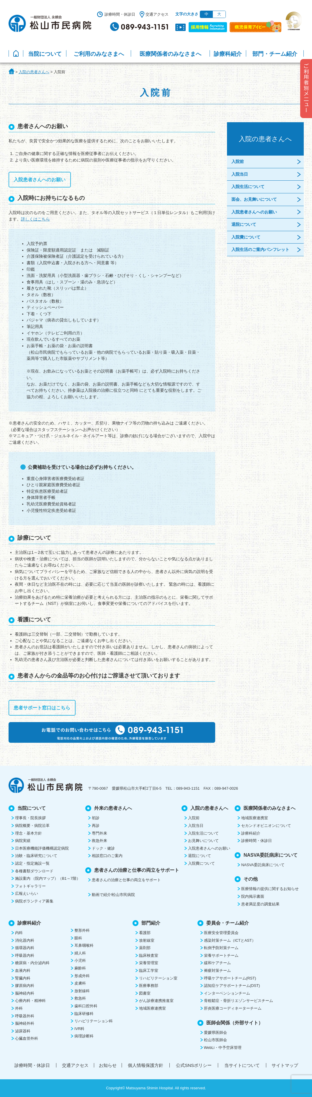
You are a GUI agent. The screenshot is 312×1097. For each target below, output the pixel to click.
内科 (19, 933)
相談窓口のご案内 (107, 855)
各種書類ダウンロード (34, 871)
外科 (19, 1008)
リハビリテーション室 (158, 978)
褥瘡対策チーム (217, 970)
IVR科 (79, 1028)
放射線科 (82, 991)
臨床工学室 (148, 970)
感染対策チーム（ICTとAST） (230, 940)
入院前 (237, 161)
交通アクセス (157, 14)
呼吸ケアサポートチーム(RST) (230, 978)
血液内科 (22, 970)
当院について (45, 54)
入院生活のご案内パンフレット (260, 249)
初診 (95, 818)
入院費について (245, 237)
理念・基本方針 (28, 833)
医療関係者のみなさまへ (170, 54)
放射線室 (146, 940)
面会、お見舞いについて (254, 199)
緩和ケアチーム (217, 963)
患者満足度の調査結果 (260, 904)
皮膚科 (80, 983)
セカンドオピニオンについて (266, 825)
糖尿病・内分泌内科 (32, 963)
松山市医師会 (215, 1040)
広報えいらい (26, 893)
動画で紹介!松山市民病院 (113, 894)
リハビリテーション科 (93, 1021)
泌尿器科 (22, 1031)
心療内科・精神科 (30, 1000)
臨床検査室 (148, 955)
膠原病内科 (24, 985)
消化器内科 (24, 940)
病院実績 (22, 840)
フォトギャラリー (30, 886)
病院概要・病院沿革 (32, 825)
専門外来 (99, 833)
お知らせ (108, 1065)
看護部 (145, 933)
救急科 (80, 998)
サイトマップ (285, 1065)
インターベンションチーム (227, 993)
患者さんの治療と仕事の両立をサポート (126, 880)
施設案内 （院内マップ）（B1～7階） (47, 878)
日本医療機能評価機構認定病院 (42, 848)
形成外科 (82, 976)
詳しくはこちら (35, 219)
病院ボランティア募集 (34, 901)
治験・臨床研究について (36, 855)
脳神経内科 (24, 993)
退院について (243, 224)
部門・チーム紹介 (274, 54)
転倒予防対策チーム (221, 948)
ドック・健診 (103, 848)
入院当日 (239, 174)
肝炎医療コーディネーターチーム (233, 1008)
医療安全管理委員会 (221, 933)
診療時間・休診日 (119, 14)
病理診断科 (84, 1036)
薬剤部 (145, 948)
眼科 (78, 938)
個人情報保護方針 (145, 1065)
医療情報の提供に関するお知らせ (270, 889)
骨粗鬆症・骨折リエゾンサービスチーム (238, 1000)
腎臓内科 (22, 978)
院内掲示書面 (252, 896)
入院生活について (247, 186)
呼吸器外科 (24, 1016)
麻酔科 (80, 968)
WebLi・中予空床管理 (222, 1047)
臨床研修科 (84, 1013)
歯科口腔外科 (85, 1006)
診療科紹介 (228, 54)
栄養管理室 (148, 963)
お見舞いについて (203, 840)
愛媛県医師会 (215, 1032)
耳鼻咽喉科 (84, 945)
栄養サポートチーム (221, 955)
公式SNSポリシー (194, 1065)
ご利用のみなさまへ (98, 54)
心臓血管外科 (26, 1038)
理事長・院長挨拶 (30, 818)
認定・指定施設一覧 (32, 863)
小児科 (80, 960)
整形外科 (82, 930)
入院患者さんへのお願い (40, 179)
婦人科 (80, 953)
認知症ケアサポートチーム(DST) (232, 985)
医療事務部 (148, 985)
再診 (95, 825)
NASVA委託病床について (262, 865)
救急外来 (99, 840)
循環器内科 (24, 948)
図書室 (145, 993)
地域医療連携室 (254, 818)
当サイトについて (242, 1065)
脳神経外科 (24, 1023)
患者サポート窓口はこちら (42, 707)
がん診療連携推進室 (156, 1000)
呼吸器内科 (24, 955)
